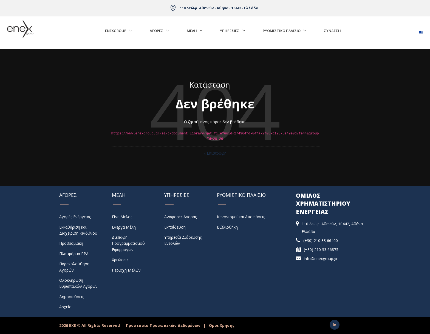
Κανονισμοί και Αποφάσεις (241, 216)
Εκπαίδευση (175, 227)
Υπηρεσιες (229, 30)
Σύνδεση (332, 30)
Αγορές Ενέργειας (75, 216)
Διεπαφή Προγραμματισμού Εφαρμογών (128, 243)
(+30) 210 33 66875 (321, 249)
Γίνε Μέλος (122, 216)
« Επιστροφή (215, 153)
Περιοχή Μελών (126, 270)
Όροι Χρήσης (221, 325)
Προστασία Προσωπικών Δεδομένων (163, 325)
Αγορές (156, 30)
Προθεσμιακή (71, 243)
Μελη (192, 30)
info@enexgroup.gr (321, 258)
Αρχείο (65, 306)
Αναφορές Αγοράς (180, 216)
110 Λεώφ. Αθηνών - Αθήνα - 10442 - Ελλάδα (219, 7)
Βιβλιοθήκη (227, 227)
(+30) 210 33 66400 (320, 240)
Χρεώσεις (120, 259)
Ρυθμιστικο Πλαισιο (282, 30)
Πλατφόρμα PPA (74, 253)
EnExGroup (115, 30)
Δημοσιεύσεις (71, 296)
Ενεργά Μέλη (124, 227)
